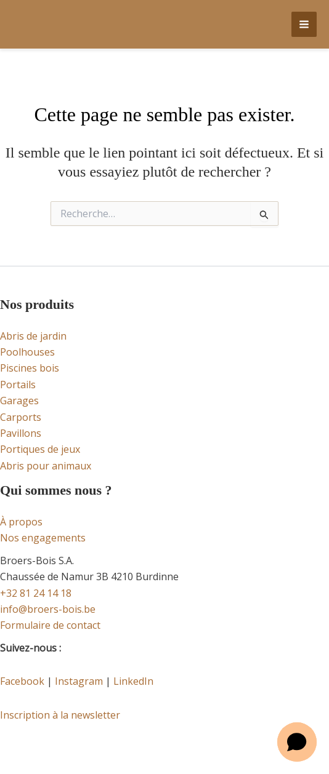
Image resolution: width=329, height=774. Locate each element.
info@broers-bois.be (47, 609)
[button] (297, 742)
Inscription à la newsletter (60, 715)
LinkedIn (133, 681)
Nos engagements (43, 538)
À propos (21, 522)
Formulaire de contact (50, 625)
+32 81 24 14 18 (35, 593)
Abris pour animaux (45, 466)
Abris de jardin (33, 336)
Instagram (79, 681)
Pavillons (20, 433)
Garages (19, 400)
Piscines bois (29, 368)
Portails (18, 384)
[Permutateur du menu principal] (304, 24)
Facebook (22, 681)
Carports (20, 417)
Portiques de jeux (40, 449)
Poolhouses (27, 352)
